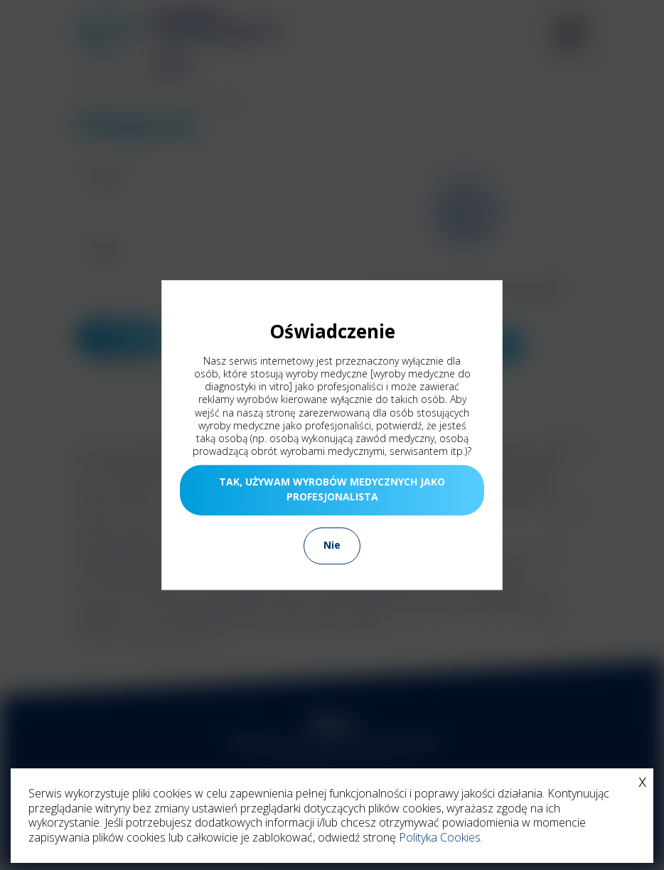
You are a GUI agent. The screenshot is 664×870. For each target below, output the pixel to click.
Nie (332, 545)
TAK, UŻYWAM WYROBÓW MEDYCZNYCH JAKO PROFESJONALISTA (332, 489)
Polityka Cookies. (441, 837)
